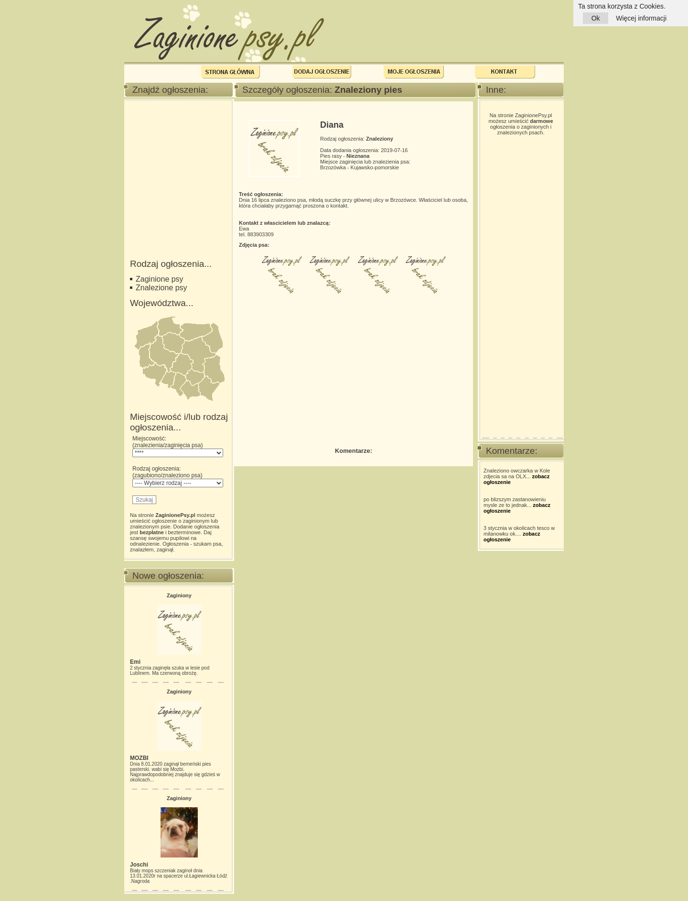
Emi (135, 662)
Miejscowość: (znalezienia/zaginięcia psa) (177, 446)
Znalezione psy (161, 288)
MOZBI (139, 758)
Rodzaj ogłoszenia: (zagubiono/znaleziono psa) (177, 476)
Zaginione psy (159, 279)
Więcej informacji (641, 18)
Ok (595, 18)
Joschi (139, 864)
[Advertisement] (178, 154)
